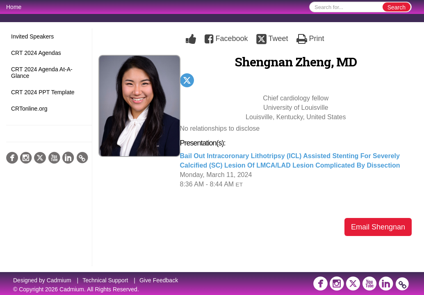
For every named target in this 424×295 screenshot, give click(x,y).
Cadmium (59, 280)
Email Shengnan (378, 227)
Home (13, 7)
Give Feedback (158, 280)
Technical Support (105, 280)
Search (397, 7)
